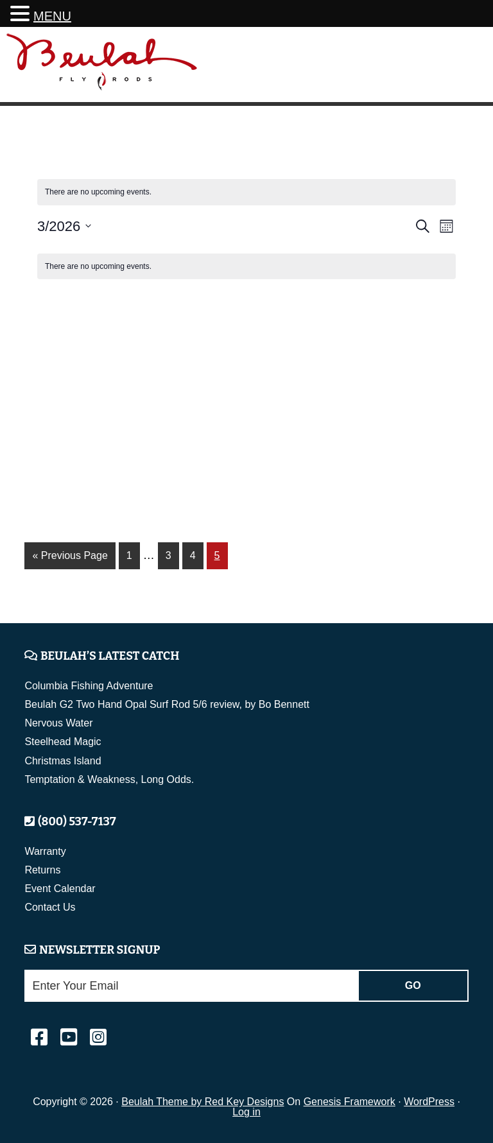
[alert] (246, 267)
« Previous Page (69, 558)
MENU (52, 16)
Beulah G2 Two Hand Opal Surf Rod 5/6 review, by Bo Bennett (166, 704)
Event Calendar (59, 888)
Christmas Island (62, 760)
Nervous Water (58, 723)
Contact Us (49, 907)
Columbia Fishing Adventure (88, 685)
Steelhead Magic (62, 741)
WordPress (429, 1101)
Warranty (44, 851)
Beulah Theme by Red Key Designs (202, 1101)
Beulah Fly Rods (102, 66)
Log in (246, 1111)
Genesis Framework (349, 1101)
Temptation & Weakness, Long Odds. (109, 779)
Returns (42, 869)
